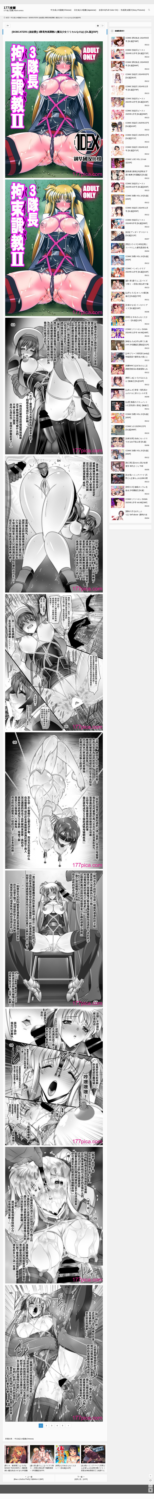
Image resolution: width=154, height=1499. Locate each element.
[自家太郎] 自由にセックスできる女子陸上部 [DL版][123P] (136, 441)
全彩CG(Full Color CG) (108, 10)
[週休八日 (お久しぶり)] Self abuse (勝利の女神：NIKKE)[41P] (136, 514)
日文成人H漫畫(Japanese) (85, 10)
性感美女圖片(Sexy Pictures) (133, 10)
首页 (6, 17)
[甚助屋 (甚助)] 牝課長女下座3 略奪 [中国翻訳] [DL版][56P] (136, 174)
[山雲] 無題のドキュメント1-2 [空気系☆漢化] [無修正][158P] (137, 405)
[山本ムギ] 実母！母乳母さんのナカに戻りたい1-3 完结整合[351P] (136, 393)
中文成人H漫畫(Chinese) (61, 10)
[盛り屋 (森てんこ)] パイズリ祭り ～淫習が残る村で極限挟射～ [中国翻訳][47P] (42, 1468)
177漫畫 (10, 7)
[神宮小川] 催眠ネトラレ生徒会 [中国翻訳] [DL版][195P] (136, 490)
